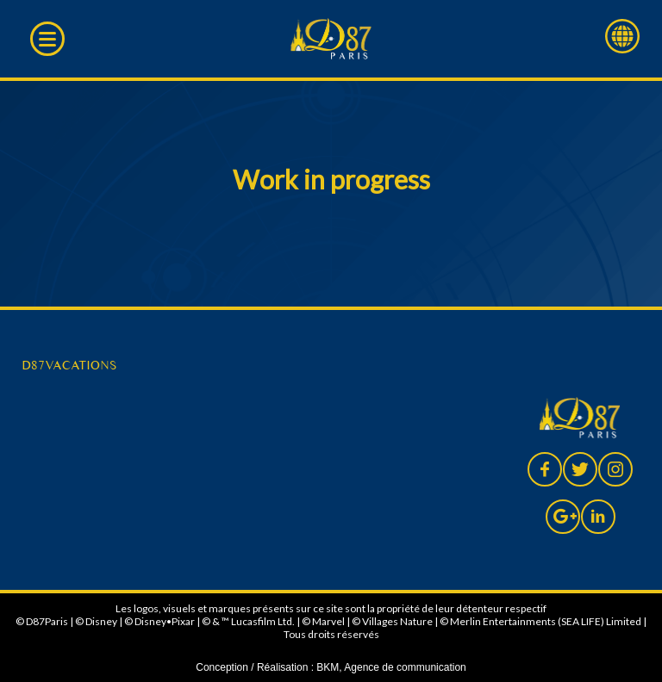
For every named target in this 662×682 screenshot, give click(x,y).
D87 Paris (331, 38)
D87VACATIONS (69, 365)
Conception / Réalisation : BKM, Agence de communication (331, 667)
